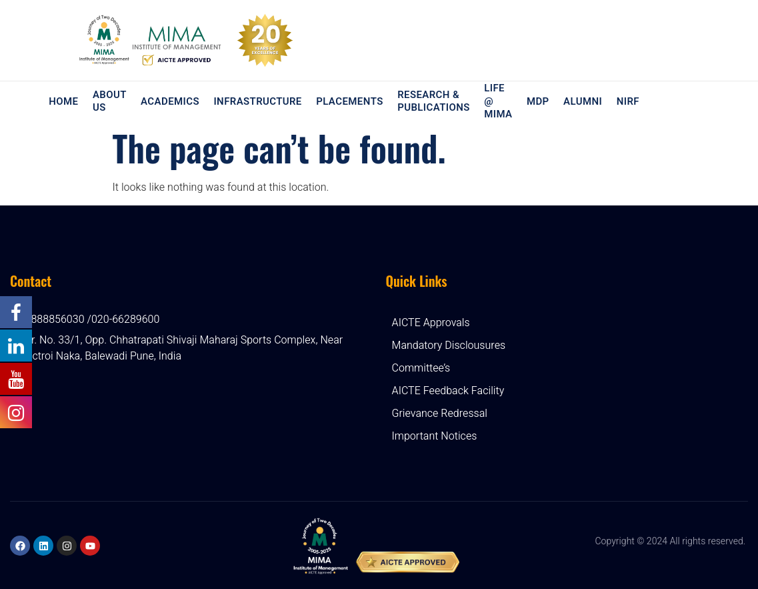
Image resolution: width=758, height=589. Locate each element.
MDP (536, 101)
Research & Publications (433, 101)
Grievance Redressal (440, 414)
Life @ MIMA (497, 101)
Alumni (581, 101)
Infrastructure (258, 101)
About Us (110, 101)
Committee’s (421, 368)
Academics (170, 101)
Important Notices (434, 436)
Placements (349, 101)
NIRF (626, 101)
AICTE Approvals (431, 323)
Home (64, 101)
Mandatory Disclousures (449, 346)
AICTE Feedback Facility (448, 391)
